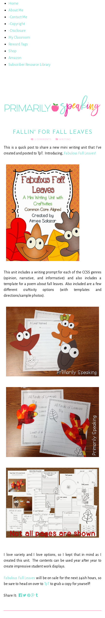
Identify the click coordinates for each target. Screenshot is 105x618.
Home (13, 3)
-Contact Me (17, 17)
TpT (46, 584)
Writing (65, 139)
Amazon (14, 58)
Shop (12, 51)
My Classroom (19, 37)
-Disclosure (17, 31)
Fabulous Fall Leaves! (80, 153)
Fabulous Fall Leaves (19, 578)
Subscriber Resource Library (29, 65)
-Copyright (16, 24)
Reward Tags (18, 44)
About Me (15, 10)
